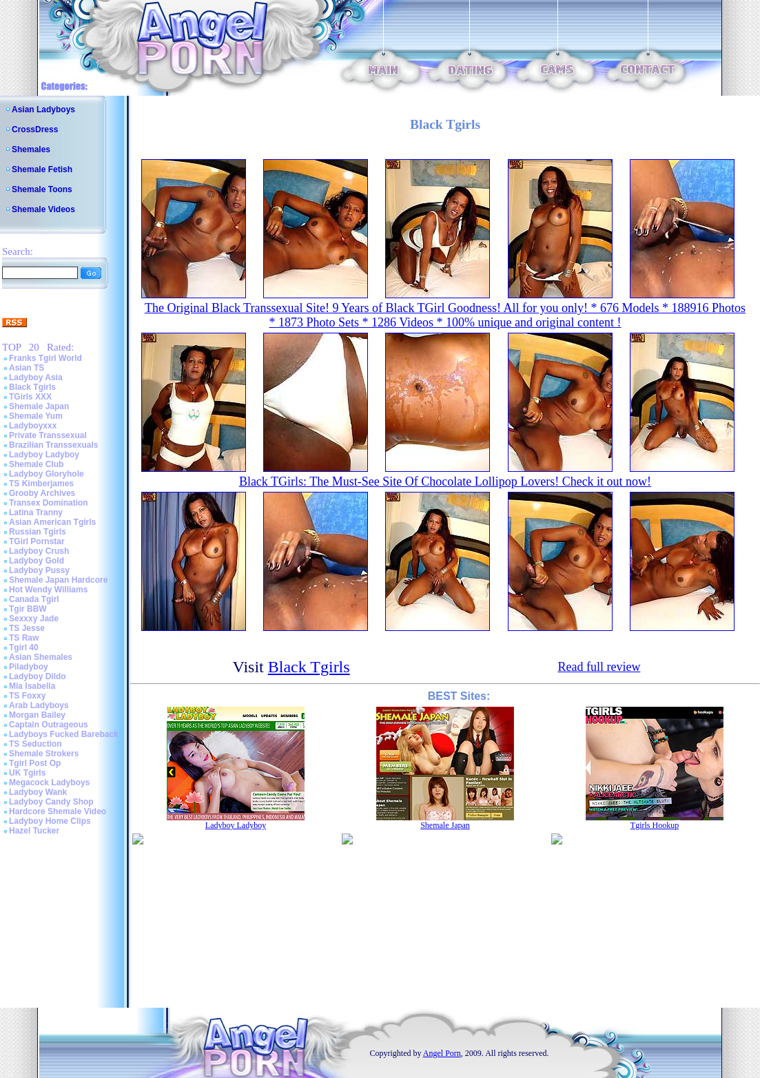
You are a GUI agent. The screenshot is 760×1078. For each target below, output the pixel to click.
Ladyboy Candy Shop (51, 802)
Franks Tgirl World (45, 358)
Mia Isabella (32, 686)
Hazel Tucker (34, 831)
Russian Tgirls (37, 532)
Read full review (598, 667)
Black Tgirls (32, 387)
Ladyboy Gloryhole (46, 474)
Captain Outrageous (48, 724)
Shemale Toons (42, 189)
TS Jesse (27, 628)
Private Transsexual (48, 435)
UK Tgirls (27, 773)
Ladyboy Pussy (39, 570)
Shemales (31, 149)
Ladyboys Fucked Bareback (64, 734)
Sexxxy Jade (34, 618)
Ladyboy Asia (36, 377)
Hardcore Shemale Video (57, 811)
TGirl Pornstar (37, 541)
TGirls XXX (30, 397)
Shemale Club (36, 464)
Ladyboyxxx (33, 426)
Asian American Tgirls (52, 522)
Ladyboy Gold (36, 561)
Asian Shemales (40, 657)
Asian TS (26, 368)
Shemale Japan (39, 406)
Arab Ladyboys (39, 705)
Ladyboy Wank (38, 792)
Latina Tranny (36, 512)
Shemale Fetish (42, 169)
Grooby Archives (42, 493)
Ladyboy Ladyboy (44, 454)
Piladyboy (28, 667)
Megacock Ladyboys (49, 782)
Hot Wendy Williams (48, 589)
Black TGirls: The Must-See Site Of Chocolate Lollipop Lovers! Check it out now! (445, 481)
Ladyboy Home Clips (50, 821)
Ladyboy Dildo (37, 676)
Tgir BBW (28, 609)
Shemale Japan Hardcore (58, 580)
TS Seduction (35, 744)
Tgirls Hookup (654, 825)
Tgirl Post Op (35, 763)
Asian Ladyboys (43, 109)
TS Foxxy (27, 696)
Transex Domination (48, 503)
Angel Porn (442, 1053)
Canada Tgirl (34, 599)
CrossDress (35, 129)
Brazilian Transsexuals (53, 445)
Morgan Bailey (37, 715)
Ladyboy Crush (39, 551)
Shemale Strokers (44, 753)
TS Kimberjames (41, 483)
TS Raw (24, 638)
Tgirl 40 (24, 647)
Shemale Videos (43, 209)
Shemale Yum (36, 416)
